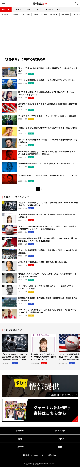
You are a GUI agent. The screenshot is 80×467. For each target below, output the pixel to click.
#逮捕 (36, 14)
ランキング (18, 9)
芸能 (28, 9)
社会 (59, 9)
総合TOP (6, 9)
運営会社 (26, 455)
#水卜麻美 (53, 14)
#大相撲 (44, 14)
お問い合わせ (52, 455)
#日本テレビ (65, 14)
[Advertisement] (40, 38)
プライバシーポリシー (38, 455)
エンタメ (38, 9)
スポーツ (49, 9)
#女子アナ (16, 14)
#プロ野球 (27, 14)
